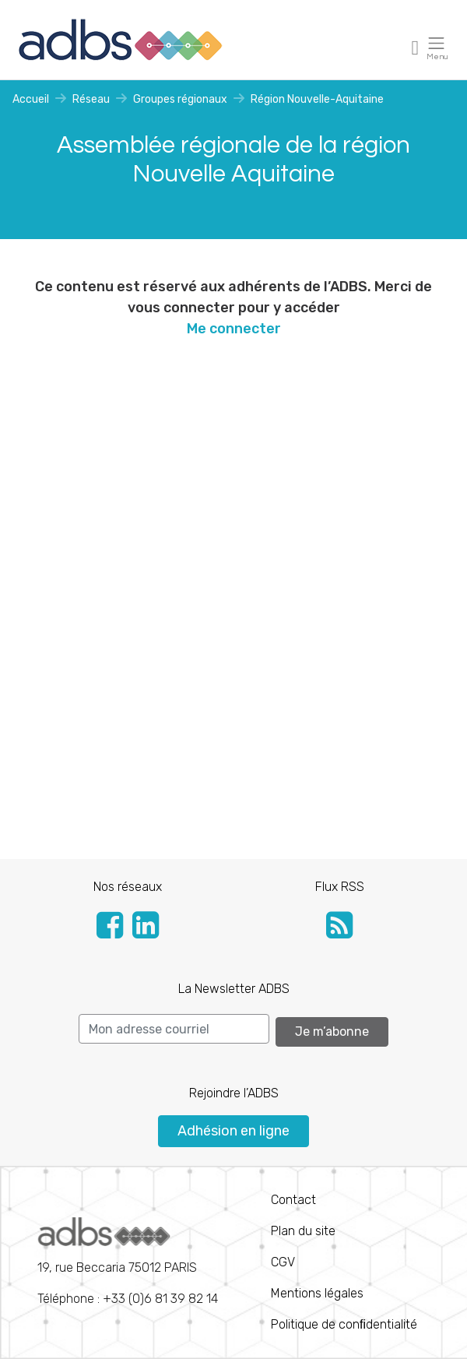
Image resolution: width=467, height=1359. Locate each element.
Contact (293, 1199)
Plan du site (303, 1230)
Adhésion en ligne (233, 1130)
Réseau (91, 99)
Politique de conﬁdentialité (344, 1324)
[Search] (174, 1029)
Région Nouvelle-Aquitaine (317, 99)
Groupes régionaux (180, 99)
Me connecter (234, 328)
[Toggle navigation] (416, 47)
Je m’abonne (332, 1031)
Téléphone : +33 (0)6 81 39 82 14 (127, 1261)
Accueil (30, 99)
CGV (283, 1262)
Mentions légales (317, 1293)
